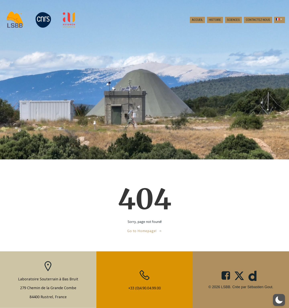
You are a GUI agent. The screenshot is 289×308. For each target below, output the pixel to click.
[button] (279, 300)
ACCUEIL (197, 20)
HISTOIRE (215, 20)
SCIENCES (233, 20)
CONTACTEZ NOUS (258, 20)
